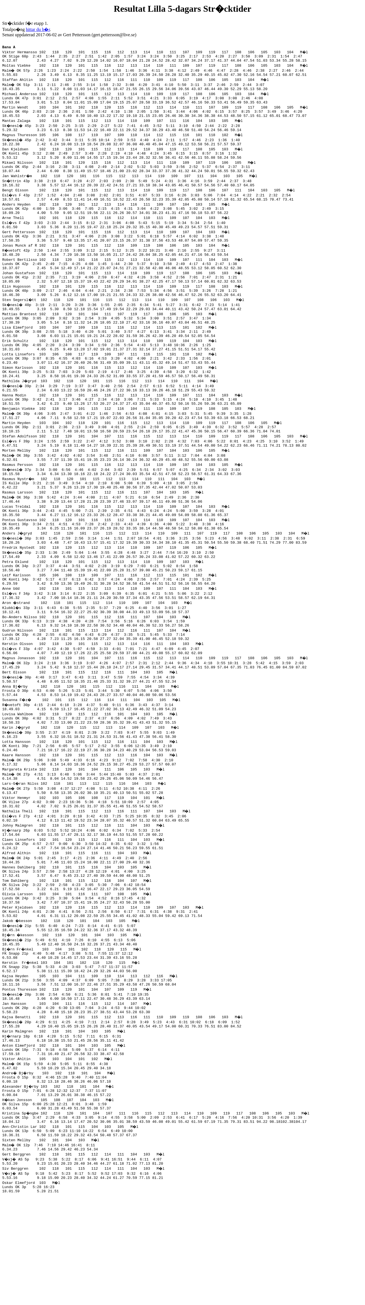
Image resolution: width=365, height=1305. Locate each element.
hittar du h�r (38, 29)
